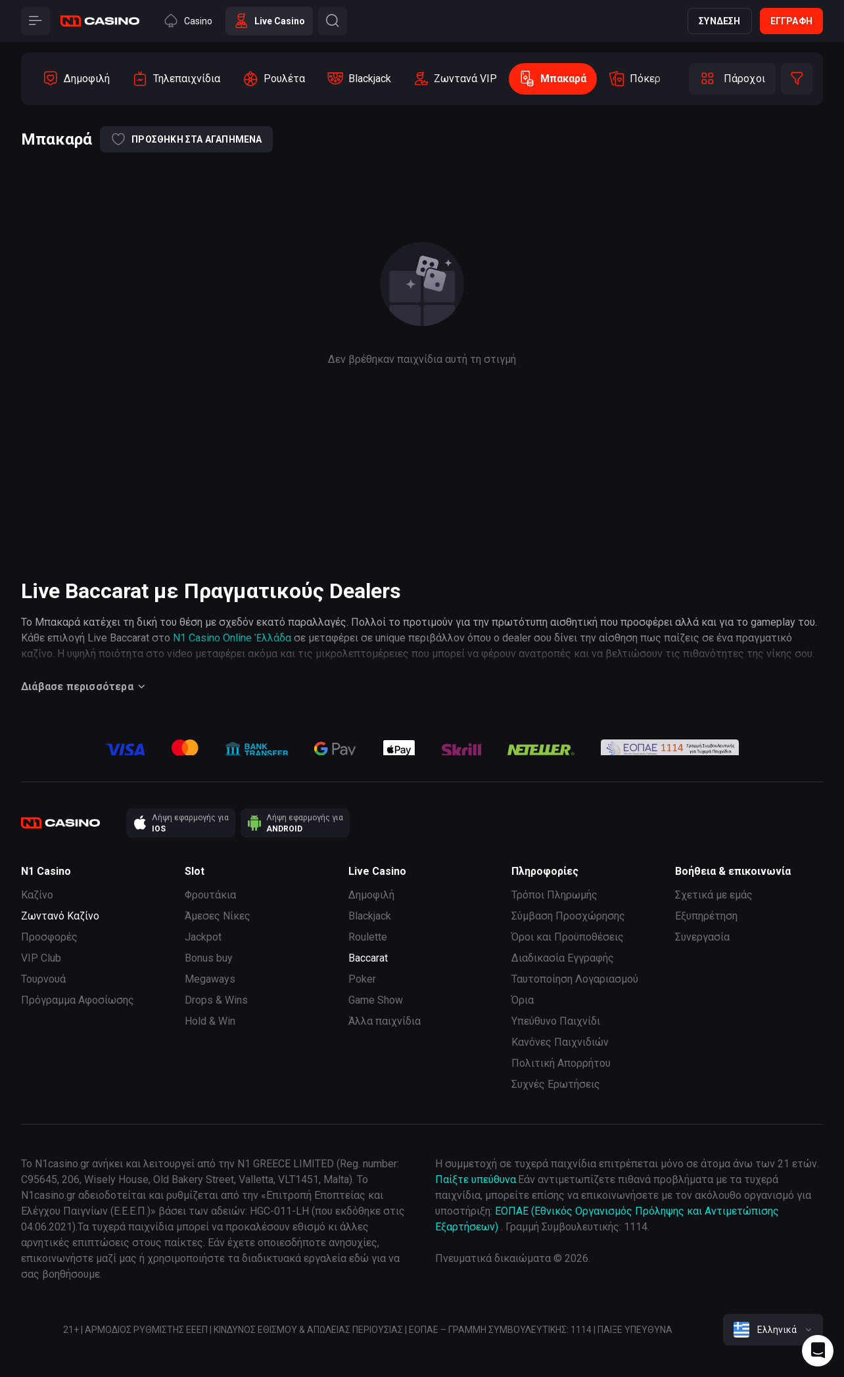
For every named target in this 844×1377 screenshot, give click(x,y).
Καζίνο (37, 895)
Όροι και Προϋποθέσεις (567, 937)
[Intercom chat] (817, 1350)
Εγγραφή (791, 21)
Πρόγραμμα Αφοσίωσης (77, 1000)
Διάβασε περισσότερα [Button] (85, 687)
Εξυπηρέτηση (706, 916)
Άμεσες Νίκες (217, 916)
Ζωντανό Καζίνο (60, 916)
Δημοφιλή (371, 895)
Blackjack (369, 916)
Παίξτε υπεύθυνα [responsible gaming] (475, 1179)
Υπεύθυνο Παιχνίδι (555, 1021)
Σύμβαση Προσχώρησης (568, 916)
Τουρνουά (43, 979)
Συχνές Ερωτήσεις (555, 1084)
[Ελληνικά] (773, 1329)
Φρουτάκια (210, 895)
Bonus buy (209, 958)
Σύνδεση (719, 21)
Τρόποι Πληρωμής (554, 895)
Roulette (367, 937)
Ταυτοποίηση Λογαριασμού (574, 979)
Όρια (522, 1000)
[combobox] (773, 1329)
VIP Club (41, 958)
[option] (76, 79)
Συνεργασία (702, 937)
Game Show (375, 1000)
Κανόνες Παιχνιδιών (560, 1042)
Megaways (210, 979)
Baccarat (368, 958)
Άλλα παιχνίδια (384, 1021)
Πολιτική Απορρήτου (561, 1063)
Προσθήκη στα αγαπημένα (186, 139)
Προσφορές (49, 937)
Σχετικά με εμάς (714, 895)
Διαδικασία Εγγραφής (562, 958)
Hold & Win (210, 1021)
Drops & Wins (216, 1000)
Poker (362, 979)
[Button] (35, 21)
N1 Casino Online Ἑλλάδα (232, 638)
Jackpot (203, 937)
